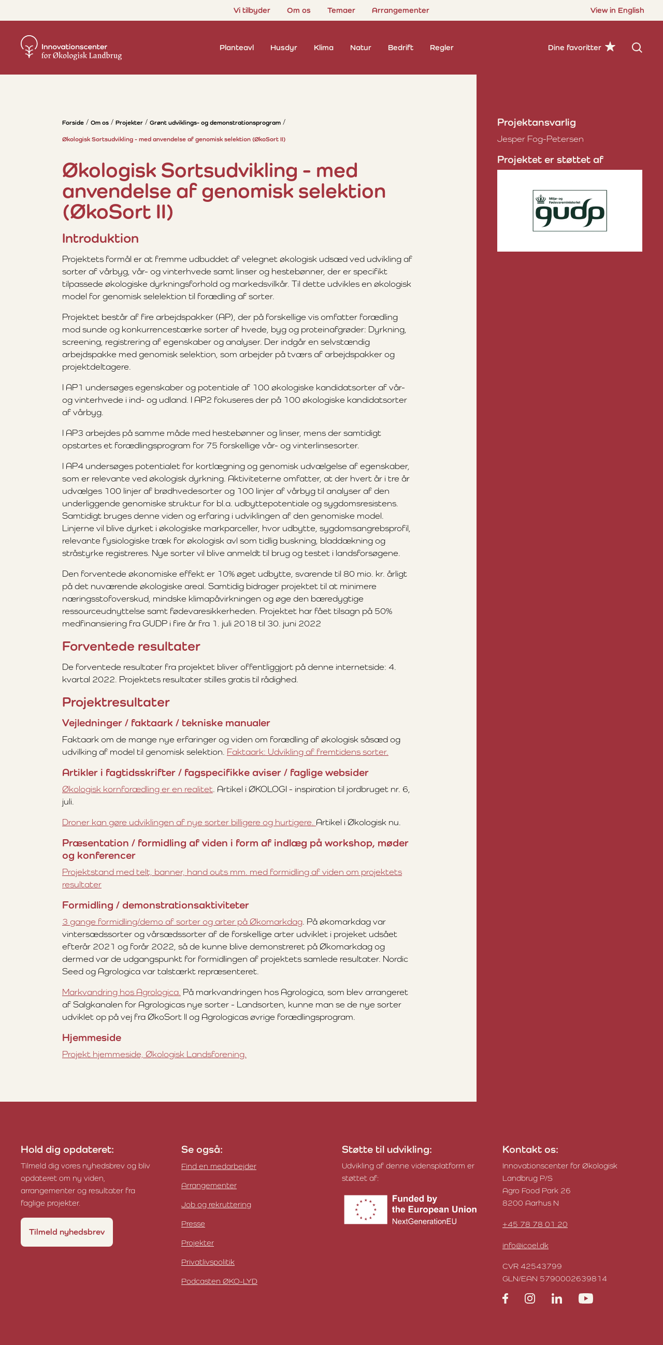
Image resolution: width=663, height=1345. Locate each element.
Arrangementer (400, 10)
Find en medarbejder (218, 1166)
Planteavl (237, 47)
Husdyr (283, 47)
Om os (299, 10)
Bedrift (400, 47)
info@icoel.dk (525, 1245)
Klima (324, 47)
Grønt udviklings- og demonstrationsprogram (215, 122)
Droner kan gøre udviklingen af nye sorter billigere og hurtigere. (189, 822)
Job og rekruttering (216, 1204)
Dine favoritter (574, 47)
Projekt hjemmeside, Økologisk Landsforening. (154, 1054)
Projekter (129, 122)
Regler (442, 47)
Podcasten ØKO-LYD (219, 1281)
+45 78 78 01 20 (535, 1224)
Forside (73, 122)
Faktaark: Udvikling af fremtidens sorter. (307, 752)
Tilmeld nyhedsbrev (67, 1232)
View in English (617, 10)
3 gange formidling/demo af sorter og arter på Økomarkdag (182, 921)
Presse (193, 1223)
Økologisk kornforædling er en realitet (137, 789)
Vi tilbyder (252, 10)
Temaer (341, 10)
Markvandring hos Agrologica (120, 992)
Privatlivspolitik (208, 1262)
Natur (360, 47)
